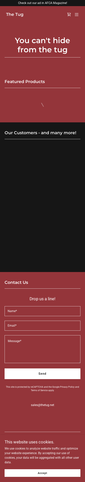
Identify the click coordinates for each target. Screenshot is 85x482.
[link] (14, 15)
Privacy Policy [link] (67, 387)
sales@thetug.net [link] (42, 405)
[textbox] (42, 311)
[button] (76, 14)
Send (42, 373)
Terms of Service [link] (39, 390)
